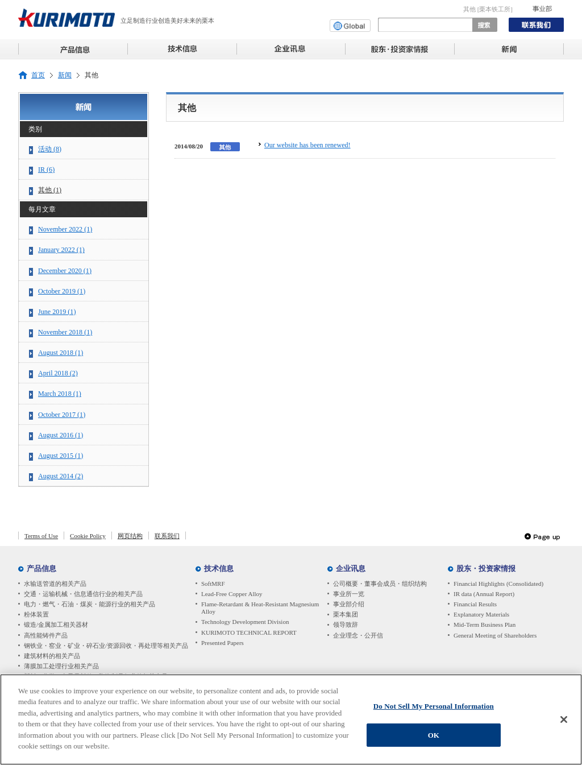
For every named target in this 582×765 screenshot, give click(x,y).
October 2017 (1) (61, 415)
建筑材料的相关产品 (52, 655)
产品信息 (41, 568)
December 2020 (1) (65, 271)
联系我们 (167, 535)
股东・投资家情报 (486, 568)
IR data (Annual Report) (484, 593)
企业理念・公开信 (358, 635)
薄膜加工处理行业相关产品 (61, 666)
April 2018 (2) (58, 373)
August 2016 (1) (60, 435)
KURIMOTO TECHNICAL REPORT (249, 632)
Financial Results (475, 604)
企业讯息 (350, 568)
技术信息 (219, 568)
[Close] (563, 723)
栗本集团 (345, 614)
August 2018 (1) (60, 353)
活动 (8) (49, 149)
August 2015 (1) (60, 456)
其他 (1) (49, 190)
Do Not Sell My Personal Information (433, 710)
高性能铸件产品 (46, 635)
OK (433, 739)
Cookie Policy (88, 535)
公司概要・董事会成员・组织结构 (380, 583)
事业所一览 (348, 593)
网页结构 (130, 535)
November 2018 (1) (65, 332)
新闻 (65, 75)
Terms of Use (41, 535)
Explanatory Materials (481, 614)
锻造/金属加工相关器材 (56, 624)
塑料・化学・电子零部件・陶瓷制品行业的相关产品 (96, 676)
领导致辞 (345, 624)
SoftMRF (213, 583)
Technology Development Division (245, 621)
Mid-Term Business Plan (485, 624)
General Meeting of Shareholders (495, 635)
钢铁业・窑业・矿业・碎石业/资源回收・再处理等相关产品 (106, 645)
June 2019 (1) (57, 312)
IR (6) (46, 169)
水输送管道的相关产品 (55, 583)
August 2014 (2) (60, 476)
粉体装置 (36, 614)
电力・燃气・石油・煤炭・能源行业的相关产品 (89, 604)
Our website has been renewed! (307, 145)
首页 (38, 75)
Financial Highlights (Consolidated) (498, 583)
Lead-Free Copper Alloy (232, 593)
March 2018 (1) (59, 394)
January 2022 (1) (61, 250)
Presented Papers (222, 642)
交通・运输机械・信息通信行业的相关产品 (83, 593)
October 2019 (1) (61, 291)
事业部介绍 (348, 604)
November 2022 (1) (65, 229)
